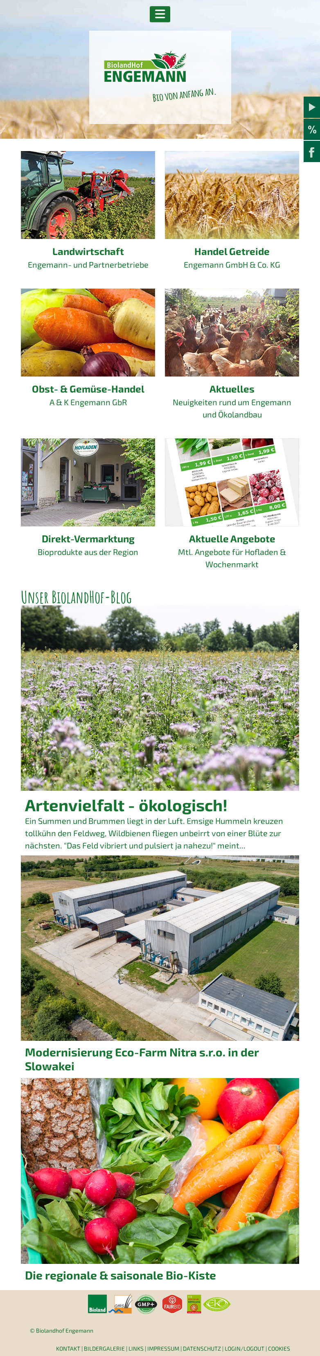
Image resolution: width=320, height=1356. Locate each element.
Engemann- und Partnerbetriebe (88, 264)
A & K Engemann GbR (88, 402)
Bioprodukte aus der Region (88, 552)
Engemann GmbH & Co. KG (232, 264)
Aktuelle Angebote (232, 538)
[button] (160, 14)
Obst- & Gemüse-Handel (88, 389)
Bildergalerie (104, 1348)
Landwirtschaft (88, 251)
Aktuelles (232, 389)
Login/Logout (244, 1348)
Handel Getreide (232, 251)
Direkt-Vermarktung (88, 538)
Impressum (163, 1348)
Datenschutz (202, 1348)
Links (136, 1348)
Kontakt (68, 1348)
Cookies (279, 1348)
